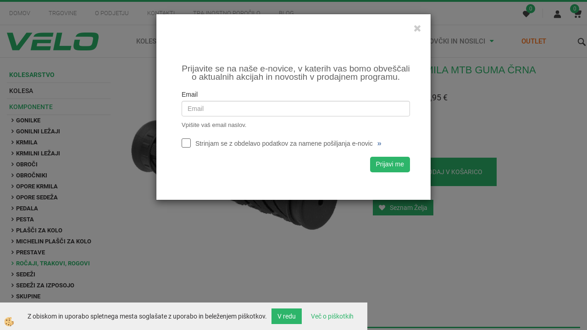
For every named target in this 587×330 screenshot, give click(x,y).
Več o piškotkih (332, 316)
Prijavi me (390, 164)
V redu (286, 316)
